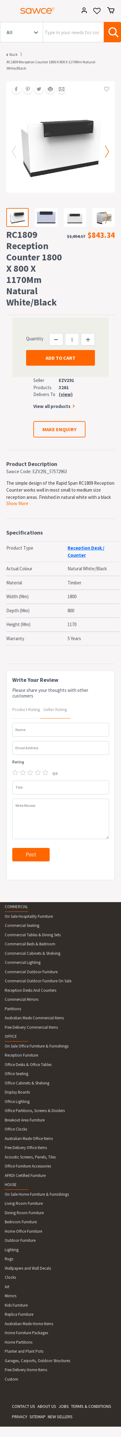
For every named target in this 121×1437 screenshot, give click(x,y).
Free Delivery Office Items (26, 1147)
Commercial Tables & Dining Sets (33, 935)
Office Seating (16, 1073)
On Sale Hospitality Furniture (29, 916)
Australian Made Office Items (29, 1138)
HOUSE (11, 1184)
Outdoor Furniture (20, 1240)
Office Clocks (16, 1129)
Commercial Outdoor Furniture (31, 972)
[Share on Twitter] (36, 89)
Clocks (10, 1277)
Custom (11, 1379)
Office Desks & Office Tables (28, 1064)
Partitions (13, 1008)
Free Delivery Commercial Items (31, 1027)
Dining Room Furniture (24, 1212)
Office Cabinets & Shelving (27, 1083)
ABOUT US (46, 1406)
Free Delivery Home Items (26, 1369)
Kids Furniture (16, 1305)
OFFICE (11, 1036)
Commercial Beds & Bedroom (30, 944)
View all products (51, 406)
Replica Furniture (19, 1314)
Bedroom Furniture (21, 1222)
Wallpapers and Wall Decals (28, 1268)
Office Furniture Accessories (28, 1166)
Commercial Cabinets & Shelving (32, 953)
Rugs (9, 1259)
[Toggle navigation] (7, 11)
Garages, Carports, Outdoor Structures (37, 1360)
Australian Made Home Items (29, 1323)
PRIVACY (19, 1416)
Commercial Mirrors (21, 999)
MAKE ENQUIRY (59, 429)
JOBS (63, 1406)
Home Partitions (18, 1342)
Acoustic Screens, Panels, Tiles (30, 1157)
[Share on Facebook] (14, 89)
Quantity (34, 339)
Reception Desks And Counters (30, 990)
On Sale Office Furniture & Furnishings (37, 1046)
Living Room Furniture (24, 1203)
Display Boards (17, 1092)
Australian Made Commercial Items (34, 1018)
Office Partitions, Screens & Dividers (35, 1110)
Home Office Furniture (23, 1231)
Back (13, 54)
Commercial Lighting (23, 962)
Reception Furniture (21, 1055)
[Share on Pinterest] (25, 89)
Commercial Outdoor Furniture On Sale (38, 981)
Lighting (12, 1249)
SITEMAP (38, 1416)
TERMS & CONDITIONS (91, 1406)
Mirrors (10, 1296)
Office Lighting (17, 1101)
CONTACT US (23, 1406)
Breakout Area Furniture (25, 1120)
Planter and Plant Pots (24, 1351)
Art (7, 1286)
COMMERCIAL (16, 906)
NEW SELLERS (60, 1416)
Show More (17, 503)
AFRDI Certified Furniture (25, 1175)
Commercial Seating (22, 925)
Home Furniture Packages (26, 1332)
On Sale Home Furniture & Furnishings (37, 1194)
